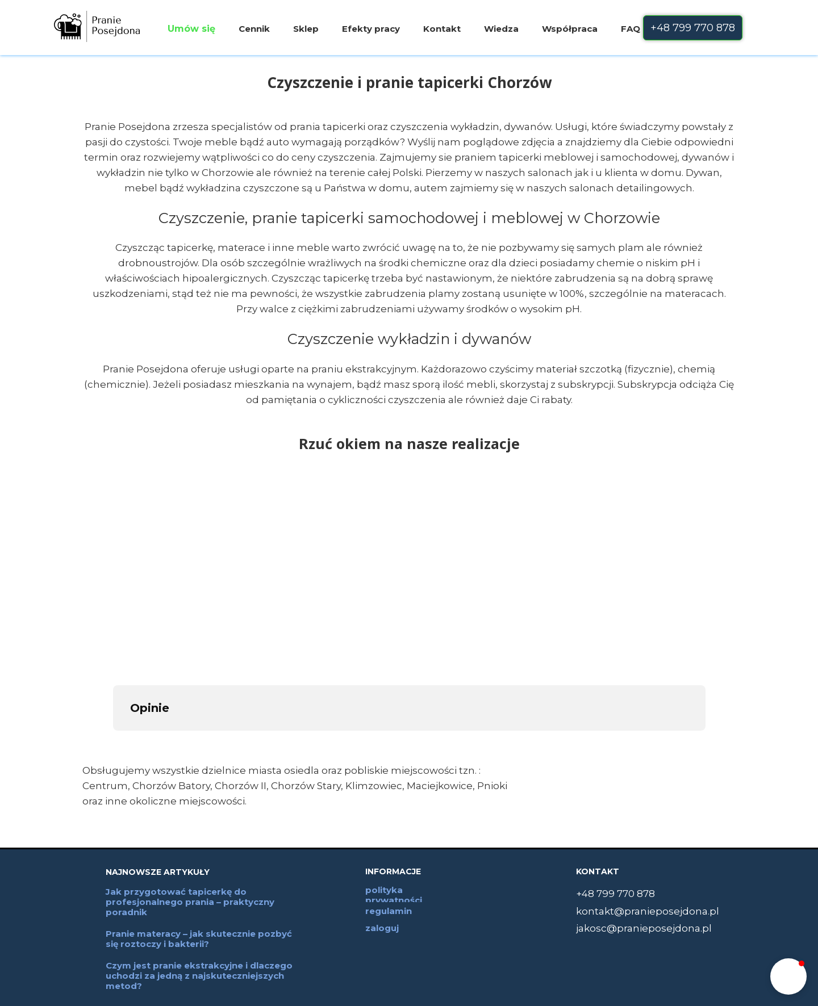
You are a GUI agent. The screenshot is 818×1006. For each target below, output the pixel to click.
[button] (788, 976)
